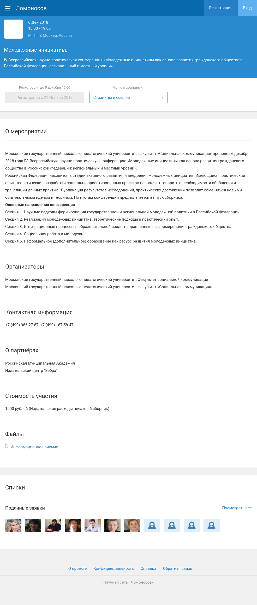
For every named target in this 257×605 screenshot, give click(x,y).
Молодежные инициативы (36, 50)
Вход (247, 7)
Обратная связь (177, 568)
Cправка (148, 568)
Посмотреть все (237, 508)
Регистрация (221, 7)
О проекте (77, 568)
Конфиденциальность (113, 568)
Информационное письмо (34, 447)
